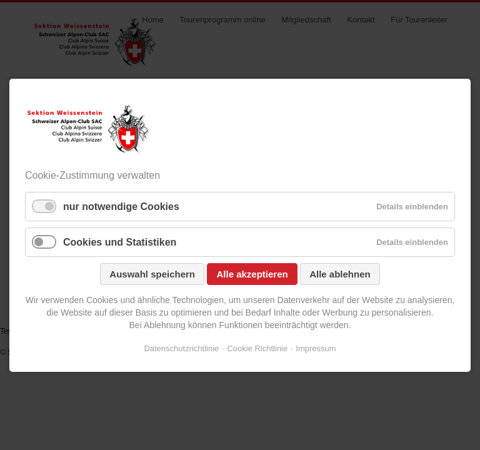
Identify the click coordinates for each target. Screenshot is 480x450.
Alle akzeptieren (252, 274)
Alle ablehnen (340, 274)
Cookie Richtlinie (257, 348)
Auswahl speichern (152, 274)
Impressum (316, 348)
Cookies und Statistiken (119, 242)
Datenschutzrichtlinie (181, 348)
